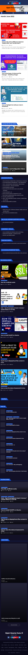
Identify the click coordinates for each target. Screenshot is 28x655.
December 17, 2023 (5, 337)
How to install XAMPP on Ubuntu (10, 335)
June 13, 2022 (5, 108)
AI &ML (2, 647)
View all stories (14, 624)
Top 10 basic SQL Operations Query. (10, 212)
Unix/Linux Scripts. (11, 496)
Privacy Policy (13, 652)
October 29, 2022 (5, 390)
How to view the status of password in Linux (12, 193)
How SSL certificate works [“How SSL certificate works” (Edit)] (8, 196)
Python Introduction (9, 145)
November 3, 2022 (5, 364)
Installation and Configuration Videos (14, 169)
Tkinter (16, 647)
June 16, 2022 (5, 45)
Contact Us (18, 652)
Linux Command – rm (7, 191)
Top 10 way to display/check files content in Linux (13, 195)
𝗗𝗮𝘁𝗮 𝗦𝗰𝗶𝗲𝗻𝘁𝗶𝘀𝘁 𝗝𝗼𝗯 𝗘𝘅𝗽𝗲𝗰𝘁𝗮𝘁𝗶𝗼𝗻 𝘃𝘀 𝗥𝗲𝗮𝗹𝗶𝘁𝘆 (13, 132)
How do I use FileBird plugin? (9, 235)
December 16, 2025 (7, 146)
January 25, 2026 (7, 134)
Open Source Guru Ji (14, 8)
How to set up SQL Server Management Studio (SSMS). (11, 156)
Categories (20, 647)
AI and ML (6, 647)
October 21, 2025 (7, 158)
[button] (24, 12)
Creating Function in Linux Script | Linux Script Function (14, 243)
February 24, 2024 (5, 311)
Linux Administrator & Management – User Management (14, 182)
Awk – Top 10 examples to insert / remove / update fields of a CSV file (13, 498)
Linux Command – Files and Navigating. (11, 185)
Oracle (26, 647)
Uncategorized (8, 143)
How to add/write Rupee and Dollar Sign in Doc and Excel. (15, 252)
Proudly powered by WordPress (8, 642)
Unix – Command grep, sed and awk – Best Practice (13, 184)
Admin (10, 45)
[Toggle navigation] (13, 13)
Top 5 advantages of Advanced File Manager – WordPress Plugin (11, 74)
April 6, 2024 (4, 284)
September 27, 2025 (7, 170)
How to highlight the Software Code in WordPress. (12, 105)
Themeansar (23, 642)
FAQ (9, 652)
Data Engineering (11, 647)
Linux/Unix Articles (4, 280)
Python (4, 143)
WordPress (4, 71)
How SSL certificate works (8, 282)
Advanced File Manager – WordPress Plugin (12, 233)
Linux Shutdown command (8, 187)
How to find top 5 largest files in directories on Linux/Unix (15, 180)
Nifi (23, 647)
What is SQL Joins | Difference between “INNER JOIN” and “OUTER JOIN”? (13, 42)
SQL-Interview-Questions (8, 222)
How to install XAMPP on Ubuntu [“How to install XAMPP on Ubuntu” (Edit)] (9, 201)
